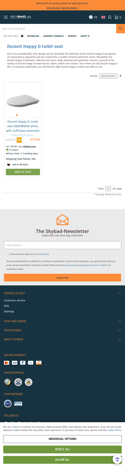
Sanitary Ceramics (53, 36)
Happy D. (85, 36)
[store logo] (20, 17)
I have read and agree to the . (29, 254)
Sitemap (9, 311)
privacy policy (70, 265)
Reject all (62, 449)
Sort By (93, 76)
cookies (16, 427)
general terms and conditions (94, 265)
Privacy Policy (42, 254)
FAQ (6, 306)
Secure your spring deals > (62, 7)
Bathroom (33, 36)
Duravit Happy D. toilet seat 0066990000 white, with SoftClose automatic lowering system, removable (23, 131)
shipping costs (29, 146)
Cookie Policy (114, 430)
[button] (6, 17)
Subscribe (62, 278)
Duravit (72, 36)
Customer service (14, 300)
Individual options (62, 439)
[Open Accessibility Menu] (117, 459)
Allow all (62, 460)
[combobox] (58, 28)
